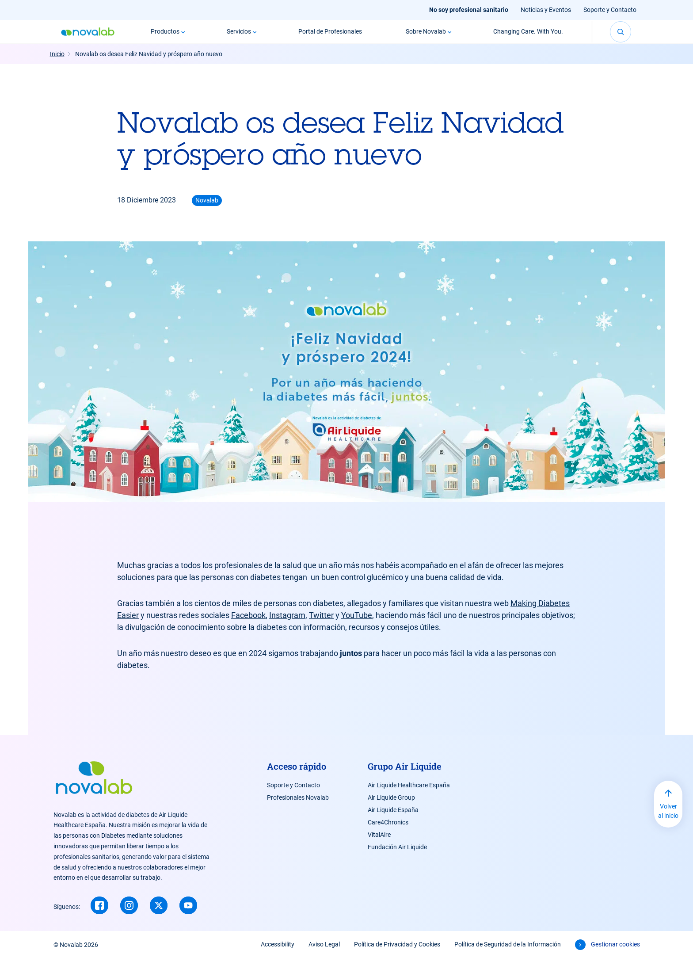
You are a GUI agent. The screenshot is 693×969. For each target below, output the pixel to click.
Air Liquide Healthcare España (409, 795)
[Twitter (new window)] (159, 916)
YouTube (356, 625)
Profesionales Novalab (298, 808)
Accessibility (277, 954)
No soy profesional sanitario (468, 9)
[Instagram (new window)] (129, 916)
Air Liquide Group (391, 808)
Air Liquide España (393, 820)
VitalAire (379, 845)
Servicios (239, 36)
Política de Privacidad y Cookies (397, 954)
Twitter (321, 625)
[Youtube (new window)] (188, 916)
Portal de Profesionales (330, 36)
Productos (165, 36)
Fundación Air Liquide (397, 857)
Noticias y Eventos (546, 9)
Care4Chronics (388, 832)
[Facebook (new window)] (99, 916)
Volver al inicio (668, 821)
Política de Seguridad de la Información (507, 954)
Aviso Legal (324, 954)
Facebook (248, 625)
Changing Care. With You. (528, 36)
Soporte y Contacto (609, 9)
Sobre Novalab (426, 36)
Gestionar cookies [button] (615, 954)
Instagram (287, 625)
